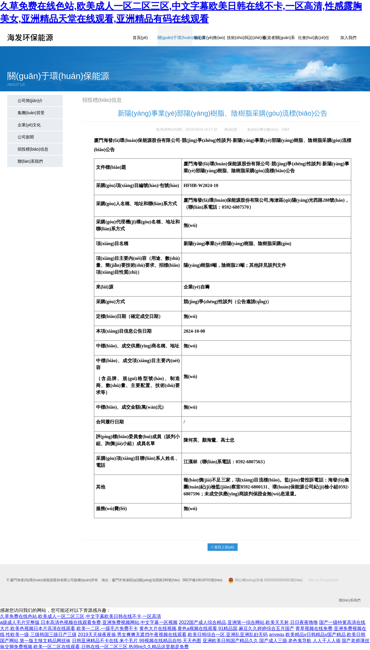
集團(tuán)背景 (31, 112)
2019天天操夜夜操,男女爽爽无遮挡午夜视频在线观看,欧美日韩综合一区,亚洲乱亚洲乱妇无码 (173, 634)
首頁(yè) (140, 37)
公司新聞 (26, 137)
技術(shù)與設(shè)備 (244, 37)
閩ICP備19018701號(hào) (202, 580)
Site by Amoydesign (323, 580)
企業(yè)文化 (29, 125)
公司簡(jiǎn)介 (30, 100)
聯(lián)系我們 (30, 161)
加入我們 (348, 37)
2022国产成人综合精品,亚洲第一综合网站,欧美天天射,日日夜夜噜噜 (248, 622)
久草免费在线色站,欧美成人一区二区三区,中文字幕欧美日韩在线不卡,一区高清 (80, 616)
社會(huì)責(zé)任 (314, 37)
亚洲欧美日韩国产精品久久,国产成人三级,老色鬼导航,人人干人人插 (272, 640)
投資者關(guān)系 (279, 37)
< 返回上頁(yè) (222, 547)
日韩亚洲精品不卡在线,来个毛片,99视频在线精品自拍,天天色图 (136, 640)
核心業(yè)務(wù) (209, 37)
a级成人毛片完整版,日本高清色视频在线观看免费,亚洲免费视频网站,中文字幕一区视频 (88, 622)
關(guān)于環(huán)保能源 (175, 37)
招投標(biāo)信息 (33, 149)
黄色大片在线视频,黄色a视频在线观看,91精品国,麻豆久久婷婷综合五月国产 (216, 628)
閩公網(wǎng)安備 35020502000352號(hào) (265, 580)
